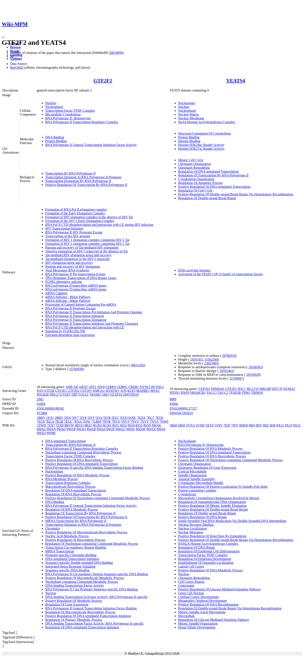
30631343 (137, 365)
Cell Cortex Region (191, 581)
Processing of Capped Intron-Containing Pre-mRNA (80, 304)
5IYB (107, 418)
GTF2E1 (61, 390)
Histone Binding (189, 141)
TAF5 (67, 394)
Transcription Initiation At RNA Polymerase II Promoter (83, 177)
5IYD (124, 418)
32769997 (236, 378)
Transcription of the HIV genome (67, 236)
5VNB (200, 425)
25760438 (76, 369)
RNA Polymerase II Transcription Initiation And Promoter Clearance (91, 323)
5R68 (173, 425)
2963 (40, 399)
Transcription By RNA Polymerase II (70, 173)
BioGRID (16, 67)
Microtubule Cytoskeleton (63, 114)
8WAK (156, 425)
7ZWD (41, 425)
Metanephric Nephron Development (202, 600)
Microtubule (186, 616)
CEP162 (204, 389)
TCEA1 (83, 394)
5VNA (190, 425)
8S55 (139, 425)
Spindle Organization (192, 475)
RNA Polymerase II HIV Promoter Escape (73, 232)
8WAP (71, 429)
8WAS (101, 429)
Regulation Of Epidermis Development (204, 559)
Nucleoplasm (54, 107)
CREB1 (133, 387)
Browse (15, 47)
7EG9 (41, 421)
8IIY (259, 425)
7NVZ (154, 421)
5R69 (181, 425)
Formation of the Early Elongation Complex (75, 213)
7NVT (125, 421)
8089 (173, 399)
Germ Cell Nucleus (191, 593)
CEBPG (122, 387)
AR (75, 387)
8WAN (51, 429)
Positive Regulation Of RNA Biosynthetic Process (79, 460)
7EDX (141, 418)
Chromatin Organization (194, 164)
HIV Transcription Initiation (64, 228)
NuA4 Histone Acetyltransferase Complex (206, 122)
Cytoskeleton (187, 494)
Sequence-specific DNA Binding (67, 570)
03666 (174, 404)
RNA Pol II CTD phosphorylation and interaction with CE (84, 327)
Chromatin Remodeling (194, 167)
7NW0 (163, 421)
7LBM (96, 421)
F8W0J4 (175, 413)
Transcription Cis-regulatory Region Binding (75, 547)
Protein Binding (56, 141)
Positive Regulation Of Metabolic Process (73, 600)
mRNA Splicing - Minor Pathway (68, 300)
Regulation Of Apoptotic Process (200, 183)
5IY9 (90, 418)
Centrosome (186, 585)
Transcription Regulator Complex (68, 483)
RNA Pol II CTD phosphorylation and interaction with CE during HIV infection (99, 224)
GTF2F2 (103, 80)
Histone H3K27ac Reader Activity (201, 148)
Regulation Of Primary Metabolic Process (73, 619)
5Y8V (218, 425)
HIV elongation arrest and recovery (69, 262)
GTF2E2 (73, 390)
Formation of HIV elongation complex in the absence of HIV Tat (89, 217)
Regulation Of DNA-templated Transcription (208, 171)
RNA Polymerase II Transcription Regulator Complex (81, 122)
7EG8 (159, 418)
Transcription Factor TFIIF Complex (70, 110)
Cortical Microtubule (192, 471)
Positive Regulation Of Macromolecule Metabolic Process (84, 578)
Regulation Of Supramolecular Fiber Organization (212, 502)
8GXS (107, 425)
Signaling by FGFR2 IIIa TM (65, 331)
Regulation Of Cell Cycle (195, 190)
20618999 (116, 53)
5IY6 (67, 418)
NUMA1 (289, 389)
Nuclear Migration (190, 532)
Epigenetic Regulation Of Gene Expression (207, 467)
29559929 (253, 374)
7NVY (144, 421)
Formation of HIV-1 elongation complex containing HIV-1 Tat (87, 240)
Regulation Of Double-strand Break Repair (207, 198)
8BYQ (79, 425)
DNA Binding (54, 137)
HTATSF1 (112, 390)
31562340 (211, 359)
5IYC (115, 418)
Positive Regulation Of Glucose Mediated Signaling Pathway (219, 589)
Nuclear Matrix (188, 114)
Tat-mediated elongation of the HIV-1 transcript (77, 259)
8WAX (151, 429)
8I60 (252, 425)
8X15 (280, 425)
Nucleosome (186, 103)
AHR (69, 387)
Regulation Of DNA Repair (196, 547)
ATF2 (92, 387)
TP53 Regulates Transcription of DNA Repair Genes (80, 278)
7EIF (226, 425)
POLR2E (43, 394)
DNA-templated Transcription (65, 441)
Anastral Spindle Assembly (196, 479)
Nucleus (50, 103)
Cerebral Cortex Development (198, 597)
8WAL (41, 429)
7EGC (68, 421)
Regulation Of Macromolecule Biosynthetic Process (80, 612)
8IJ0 (273, 425)
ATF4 (100, 387)
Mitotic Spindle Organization (197, 623)
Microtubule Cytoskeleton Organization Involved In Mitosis (218, 498)
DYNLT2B (147, 387)
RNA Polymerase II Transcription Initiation (74, 316)
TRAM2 (95, 394)
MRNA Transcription (59, 551)
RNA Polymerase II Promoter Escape (70, 308)
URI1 (105, 394)
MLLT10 (253, 389)
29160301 (255, 367)
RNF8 (185, 392)
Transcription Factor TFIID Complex (70, 456)
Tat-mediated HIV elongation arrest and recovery (78, 255)
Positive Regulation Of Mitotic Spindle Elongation (212, 505)
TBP (74, 394)
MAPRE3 (142, 390)
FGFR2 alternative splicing (63, 281)
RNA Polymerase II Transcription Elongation (75, 320)
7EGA (50, 421)
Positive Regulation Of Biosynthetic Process (75, 540)
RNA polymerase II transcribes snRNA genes (75, 285)
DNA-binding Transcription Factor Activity (74, 585)
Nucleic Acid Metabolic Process (67, 536)
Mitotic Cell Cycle (190, 160)
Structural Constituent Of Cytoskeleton (204, 133)
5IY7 (75, 418)
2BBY (59, 418)
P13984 (42, 413)
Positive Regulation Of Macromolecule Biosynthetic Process (86, 532)
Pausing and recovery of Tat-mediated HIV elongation (81, 247)
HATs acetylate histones (194, 270)
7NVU (134, 421)
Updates (16, 58)
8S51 (115, 425)
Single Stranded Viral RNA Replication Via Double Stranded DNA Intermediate (232, 521)
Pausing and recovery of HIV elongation (72, 266)
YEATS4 (235, 80)
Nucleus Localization (192, 528)
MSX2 (155, 390)
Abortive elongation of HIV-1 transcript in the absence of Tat (86, 251)
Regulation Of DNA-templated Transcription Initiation (82, 627)
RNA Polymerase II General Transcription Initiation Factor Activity (91, 145)
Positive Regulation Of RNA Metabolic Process (77, 475)
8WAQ (81, 429)
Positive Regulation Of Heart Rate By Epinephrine (212, 536)
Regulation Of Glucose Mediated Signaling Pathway (213, 619)
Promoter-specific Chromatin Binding (70, 555)
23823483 (211, 363)
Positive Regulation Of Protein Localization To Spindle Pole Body (223, 486)
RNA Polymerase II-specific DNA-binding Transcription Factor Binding (94, 467)
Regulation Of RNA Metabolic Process (71, 509)
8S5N (147, 425)
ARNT (83, 387)
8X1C (297, 425)
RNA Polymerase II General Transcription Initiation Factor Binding (91, 608)
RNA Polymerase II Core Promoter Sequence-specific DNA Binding (91, 589)
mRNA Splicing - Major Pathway (67, 297)
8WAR (91, 429)
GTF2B (49, 390)
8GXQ (97, 425)
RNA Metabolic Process (61, 479)
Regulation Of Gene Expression (66, 604)
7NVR (106, 421)
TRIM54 (257, 392)
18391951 (197, 359)
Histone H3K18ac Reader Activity (201, 145)
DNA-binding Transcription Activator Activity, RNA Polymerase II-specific (96, 597)
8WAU (120, 429)
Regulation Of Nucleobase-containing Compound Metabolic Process (91, 543)
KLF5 (131, 390)
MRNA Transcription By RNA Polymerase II (75, 521)
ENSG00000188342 (50, 408)
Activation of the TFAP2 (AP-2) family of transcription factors (220, 274)
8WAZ (41, 433)
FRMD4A (217, 389)
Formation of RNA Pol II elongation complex (76, 209)
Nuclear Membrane (191, 118)
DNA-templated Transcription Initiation (72, 559)
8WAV (130, 429)
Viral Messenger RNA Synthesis (67, 270)
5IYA (98, 418)
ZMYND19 (131, 394)
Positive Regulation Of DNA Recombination (208, 604)
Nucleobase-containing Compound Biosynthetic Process (83, 452)
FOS (40, 390)
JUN (123, 390)
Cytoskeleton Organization (196, 179)
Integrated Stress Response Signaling (70, 566)
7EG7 (150, 418)
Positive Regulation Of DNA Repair (202, 517)
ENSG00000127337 (183, 408)
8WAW (140, 429)
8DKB (243, 425)
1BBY (41, 418)
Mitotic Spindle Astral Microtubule (201, 612)
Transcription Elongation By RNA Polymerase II (78, 181)
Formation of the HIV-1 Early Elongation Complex (79, 221)
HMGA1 (99, 390)
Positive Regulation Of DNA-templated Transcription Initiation (88, 616)
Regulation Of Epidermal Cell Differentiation (208, 551)
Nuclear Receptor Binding (195, 524)
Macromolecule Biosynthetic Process (70, 486)
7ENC (87, 421)
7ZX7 (51, 425)
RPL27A (56, 394)
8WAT (110, 429)
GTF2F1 (86, 390)
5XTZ (209, 425)
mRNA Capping (56, 293)
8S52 (123, 425)
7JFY (234, 425)
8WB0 (51, 433)
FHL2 (160, 387)
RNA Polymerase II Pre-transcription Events (75, 274)
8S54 (131, 425)
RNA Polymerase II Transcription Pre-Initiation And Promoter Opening (93, 312)
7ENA (77, 421)
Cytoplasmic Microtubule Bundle (200, 483)
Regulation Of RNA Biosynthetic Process (73, 494)
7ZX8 (60, 425)
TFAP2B (235, 392)
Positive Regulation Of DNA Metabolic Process (210, 570)
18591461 (226, 371)
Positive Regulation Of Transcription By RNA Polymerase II (86, 185)
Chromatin (52, 528)
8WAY (161, 429)
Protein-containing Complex (197, 490)
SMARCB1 (198, 392)
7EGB (59, 421)
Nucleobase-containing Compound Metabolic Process (81, 581)
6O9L (132, 418)
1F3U (50, 418)
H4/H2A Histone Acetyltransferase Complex (208, 543)
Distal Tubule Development (196, 627)
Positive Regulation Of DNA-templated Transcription (214, 186)
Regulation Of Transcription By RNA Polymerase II (213, 175)
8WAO (61, 429)
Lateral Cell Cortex (191, 566)
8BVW (69, 425)
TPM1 (246, 392)
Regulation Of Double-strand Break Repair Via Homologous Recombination (229, 608)
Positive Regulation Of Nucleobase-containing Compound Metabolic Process (97, 498)
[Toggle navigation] (3, 37)
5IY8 (83, 418)
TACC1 (211, 392)
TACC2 (223, 392)
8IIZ (266, 425)
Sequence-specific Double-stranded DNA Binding (79, 562)
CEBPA (110, 387)
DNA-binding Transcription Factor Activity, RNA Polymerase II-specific (94, 623)
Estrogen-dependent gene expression (70, 335)
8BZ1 (88, 425)
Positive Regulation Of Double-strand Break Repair (213, 509)
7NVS (115, 421)
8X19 (288, 425)
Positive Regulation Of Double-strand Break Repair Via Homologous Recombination (235, 194)
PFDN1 (175, 392)
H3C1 (242, 389)
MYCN (277, 389)
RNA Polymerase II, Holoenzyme (68, 118)
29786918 (228, 355)
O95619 (187, 413)
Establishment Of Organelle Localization (205, 562)
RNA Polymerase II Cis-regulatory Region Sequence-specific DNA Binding (96, 574)
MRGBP (265, 389)
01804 (41, 404)
